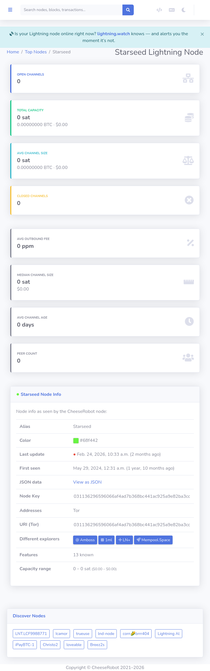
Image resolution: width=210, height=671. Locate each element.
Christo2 (110, 644)
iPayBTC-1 (84, 644)
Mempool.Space (113, 555)
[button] (202, 10)
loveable (133, 644)
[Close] (202, 34)
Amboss (106, 546)
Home (42, 52)
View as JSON (108, 489)
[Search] (96, 10)
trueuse (112, 633)
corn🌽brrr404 (165, 633)
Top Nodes (65, 52)
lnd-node (136, 633)
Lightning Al (56, 644)
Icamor (91, 633)
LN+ (145, 546)
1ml (127, 546)
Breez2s (157, 644)
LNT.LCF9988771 (61, 633)
